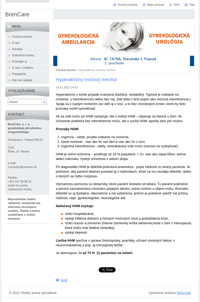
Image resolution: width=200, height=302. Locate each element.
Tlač (192, 4)
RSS (176, 4)
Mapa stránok (155, 4)
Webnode (184, 293)
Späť (64, 280)
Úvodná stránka (66, 70)
